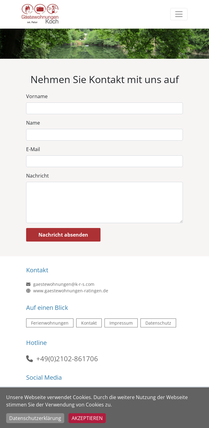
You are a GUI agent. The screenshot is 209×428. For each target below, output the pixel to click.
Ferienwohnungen (50, 323)
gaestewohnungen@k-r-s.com (60, 284)
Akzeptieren (87, 418)
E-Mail (33, 149)
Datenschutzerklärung (35, 418)
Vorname (37, 96)
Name (33, 122)
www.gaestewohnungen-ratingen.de (67, 291)
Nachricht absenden (63, 234)
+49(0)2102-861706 (67, 358)
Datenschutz (158, 323)
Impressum (121, 323)
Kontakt (89, 323)
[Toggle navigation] (178, 14)
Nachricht (37, 175)
